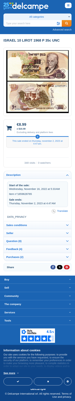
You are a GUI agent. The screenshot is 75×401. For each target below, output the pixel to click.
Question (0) (14, 241)
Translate (60, 211)
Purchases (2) (14, 256)
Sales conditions (16, 225)
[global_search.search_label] (32, 23)
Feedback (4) (14, 249)
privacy (67, 396)
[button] (58, 23)
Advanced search (62, 29)
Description (13, 174)
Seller (9, 233)
